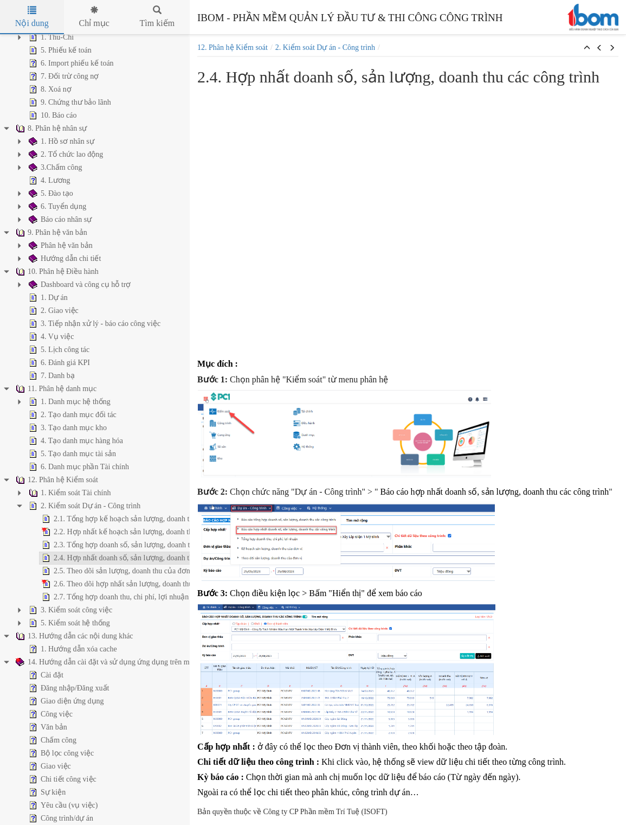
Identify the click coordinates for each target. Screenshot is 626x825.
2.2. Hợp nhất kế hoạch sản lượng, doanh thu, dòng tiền (95, 532)
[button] (586, 48)
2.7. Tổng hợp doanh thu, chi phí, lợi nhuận (75, 597)
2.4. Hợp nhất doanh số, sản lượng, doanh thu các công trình (102, 558)
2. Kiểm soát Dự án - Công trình (325, 47)
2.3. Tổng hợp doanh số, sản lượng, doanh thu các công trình (102, 545)
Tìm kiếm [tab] (157, 17)
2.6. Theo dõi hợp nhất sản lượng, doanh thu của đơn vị (95, 584)
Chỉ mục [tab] (94, 17)
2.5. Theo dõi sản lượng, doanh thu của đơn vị (80, 571)
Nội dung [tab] (32, 17)
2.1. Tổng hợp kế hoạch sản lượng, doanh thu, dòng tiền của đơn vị (114, 519)
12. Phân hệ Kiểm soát (232, 47)
